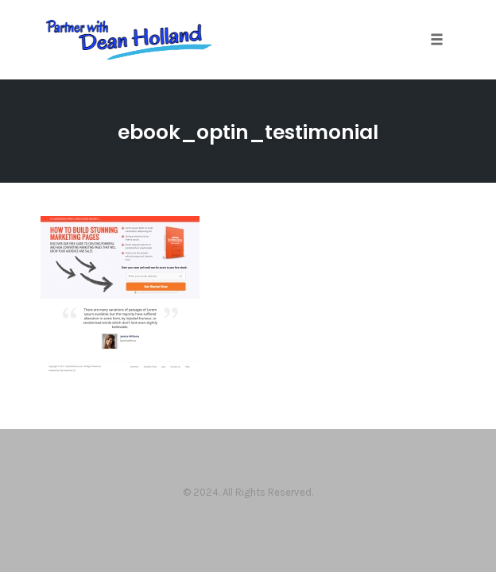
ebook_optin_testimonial (248, 132)
